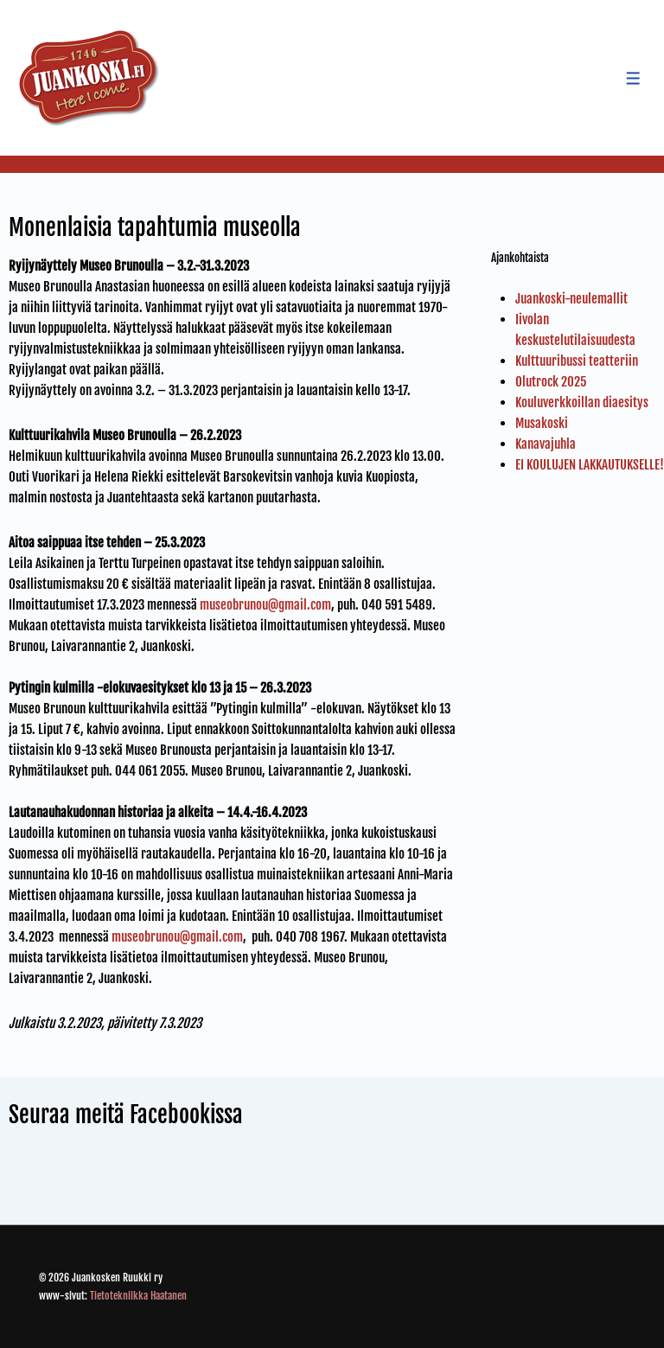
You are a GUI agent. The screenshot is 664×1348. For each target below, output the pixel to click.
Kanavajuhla (545, 444)
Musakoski (541, 423)
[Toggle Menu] (633, 78)
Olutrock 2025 (550, 382)
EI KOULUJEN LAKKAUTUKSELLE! (589, 465)
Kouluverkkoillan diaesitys (581, 402)
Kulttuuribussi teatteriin (576, 361)
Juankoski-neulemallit (571, 299)
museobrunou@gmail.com (265, 605)
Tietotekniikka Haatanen (138, 1295)
